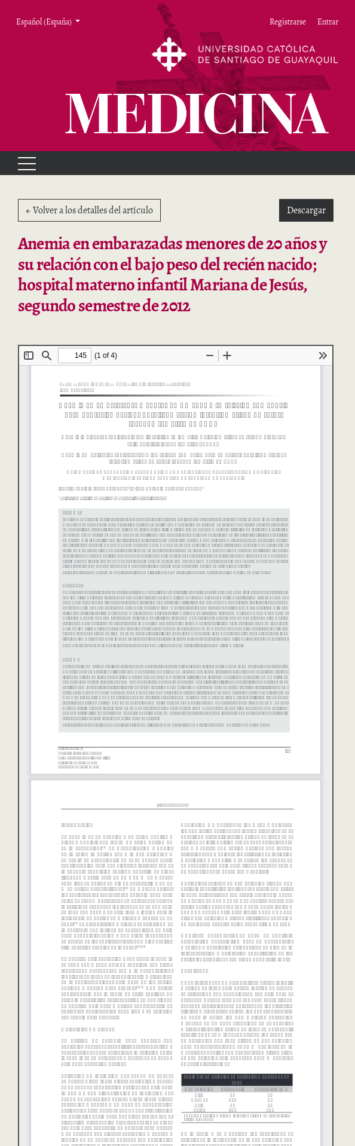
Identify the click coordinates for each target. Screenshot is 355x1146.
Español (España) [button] (45, 21)
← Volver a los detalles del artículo (89, 210)
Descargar (310, 210)
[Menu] (21, 163)
